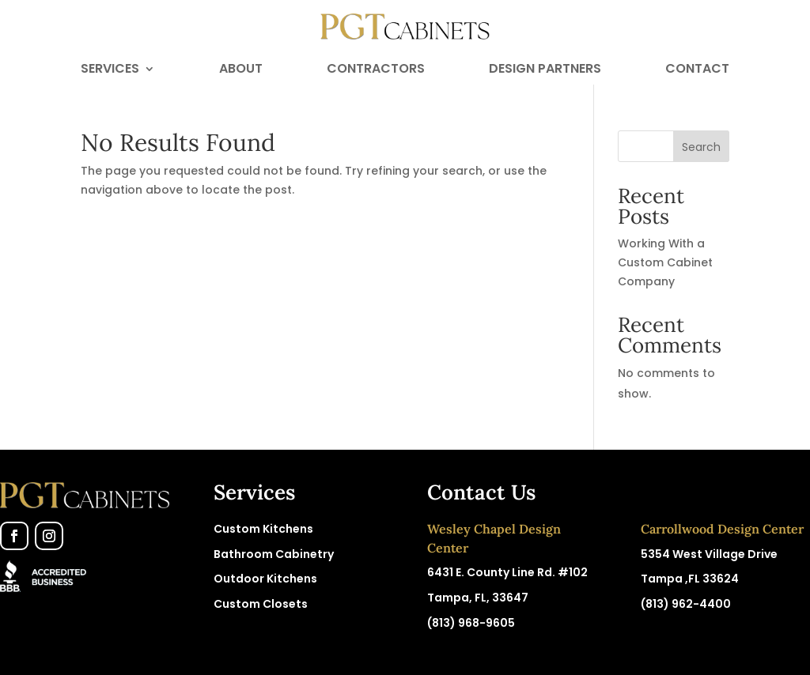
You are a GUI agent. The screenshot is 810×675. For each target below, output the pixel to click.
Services (110, 70)
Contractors (376, 70)
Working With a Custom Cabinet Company (665, 262)
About (241, 70)
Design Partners (545, 70)
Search (701, 147)
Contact (697, 70)
